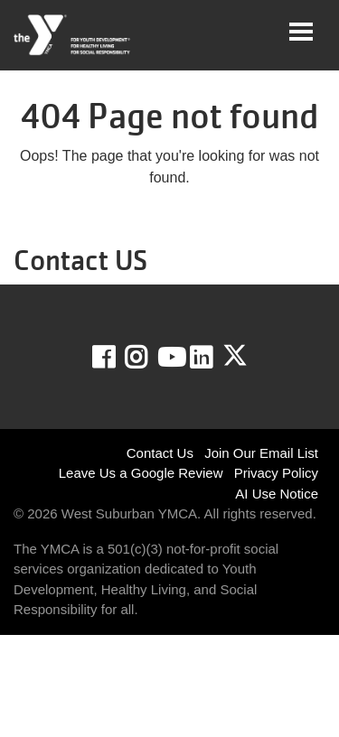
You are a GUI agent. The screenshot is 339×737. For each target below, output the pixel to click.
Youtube (170, 357)
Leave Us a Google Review (141, 472)
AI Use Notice (276, 493)
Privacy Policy (276, 472)
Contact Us (160, 453)
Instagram (148, 357)
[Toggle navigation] (301, 31)
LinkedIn (213, 357)
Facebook (116, 357)
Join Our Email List (261, 453)
